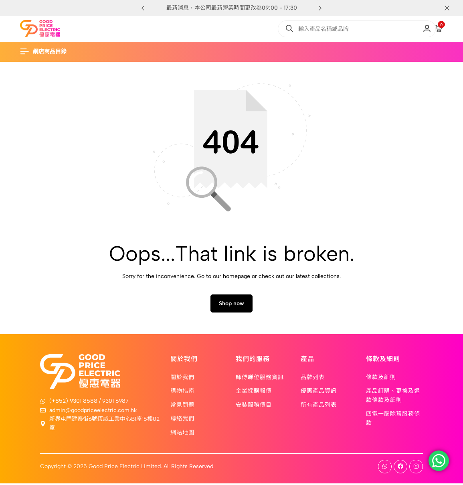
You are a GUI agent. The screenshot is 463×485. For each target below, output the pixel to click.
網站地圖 (182, 433)
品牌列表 (313, 378)
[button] (320, 8)
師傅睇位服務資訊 (260, 378)
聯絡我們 (182, 420)
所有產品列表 (319, 406)
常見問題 (182, 406)
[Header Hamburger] (47, 51)
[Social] (385, 468)
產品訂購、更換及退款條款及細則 (393, 396)
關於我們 (182, 378)
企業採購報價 (254, 392)
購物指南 (182, 392)
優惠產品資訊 (319, 392)
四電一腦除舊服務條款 (393, 419)
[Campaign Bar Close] (448, 8)
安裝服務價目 (254, 406)
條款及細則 (381, 378)
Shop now (231, 305)
